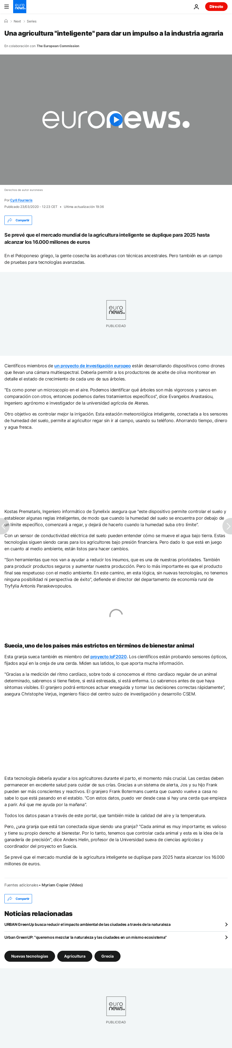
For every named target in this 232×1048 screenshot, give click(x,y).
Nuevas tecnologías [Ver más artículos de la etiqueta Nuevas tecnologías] (29, 956)
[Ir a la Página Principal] (19, 6)
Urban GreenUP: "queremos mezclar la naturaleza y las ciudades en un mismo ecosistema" (85, 937)
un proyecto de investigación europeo (92, 365)
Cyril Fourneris (21, 200)
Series (31, 21)
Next (17, 21)
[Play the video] (116, 120)
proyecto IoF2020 (108, 656)
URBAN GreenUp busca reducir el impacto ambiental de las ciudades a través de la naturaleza (87, 924)
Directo (216, 6)
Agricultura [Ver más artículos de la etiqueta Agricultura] (74, 956)
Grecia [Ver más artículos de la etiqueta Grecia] (107, 956)
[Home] (6, 21)
